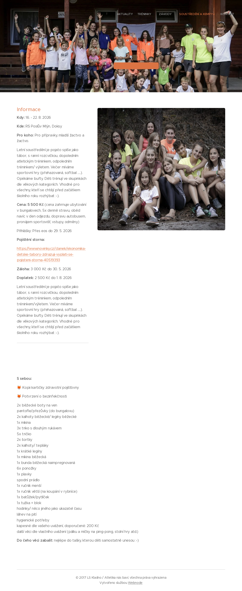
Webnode (135, 583)
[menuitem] (206, 14)
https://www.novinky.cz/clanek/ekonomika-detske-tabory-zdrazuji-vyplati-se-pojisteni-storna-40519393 (51, 254)
